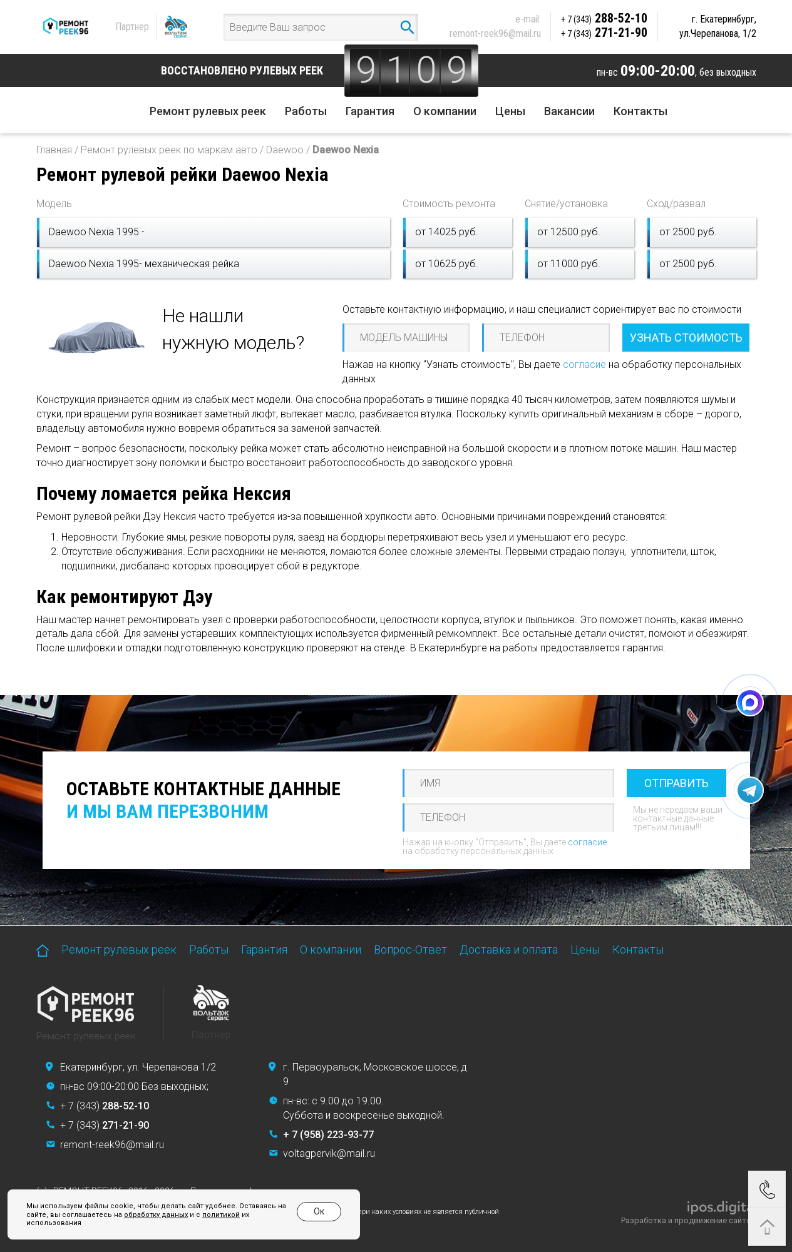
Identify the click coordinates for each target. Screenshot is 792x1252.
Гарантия (370, 111)
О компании (444, 111)
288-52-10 (604, 18)
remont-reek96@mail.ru (495, 33)
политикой (221, 1215)
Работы (306, 111)
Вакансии (569, 111)
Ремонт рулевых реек (208, 111)
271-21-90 (604, 32)
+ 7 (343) (104, 1106)
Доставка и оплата (509, 949)
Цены (510, 111)
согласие (584, 364)
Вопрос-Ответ (410, 949)
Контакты (640, 111)
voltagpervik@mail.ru (329, 1153)
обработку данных (156, 1215)
